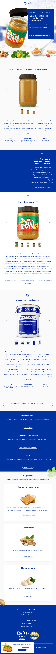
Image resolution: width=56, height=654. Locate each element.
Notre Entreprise (41, 647)
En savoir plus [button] (25, 647)
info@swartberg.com (29, 626)
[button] (50, 90)
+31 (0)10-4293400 (31, 620)
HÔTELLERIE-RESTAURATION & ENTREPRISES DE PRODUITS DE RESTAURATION (28, 404)
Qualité (50, 647)
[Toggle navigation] (51, 4)
